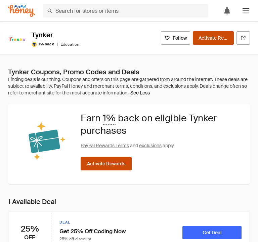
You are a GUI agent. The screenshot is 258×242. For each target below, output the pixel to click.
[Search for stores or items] (125, 10)
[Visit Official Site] (243, 38)
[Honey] (21, 11)
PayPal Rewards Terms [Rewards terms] (105, 146)
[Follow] (175, 38)
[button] (246, 11)
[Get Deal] (212, 232)
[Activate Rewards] (213, 38)
